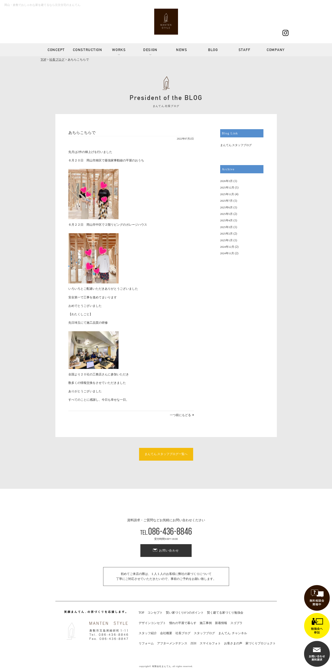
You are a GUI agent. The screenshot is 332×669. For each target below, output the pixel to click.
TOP (141, 612)
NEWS (181, 50)
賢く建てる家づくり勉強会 (225, 612)
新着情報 (221, 623)
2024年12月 (227, 246)
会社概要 (166, 633)
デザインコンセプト (152, 623)
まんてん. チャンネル (232, 633)
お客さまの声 (233, 643)
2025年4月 (226, 220)
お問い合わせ (169, 550)
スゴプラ (236, 623)
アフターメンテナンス (172, 643)
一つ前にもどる (180, 415)
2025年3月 (226, 227)
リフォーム (146, 643)
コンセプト (155, 612)
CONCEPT (56, 50)
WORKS (119, 50)
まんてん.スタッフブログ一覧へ (166, 454)
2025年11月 (227, 194)
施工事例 (206, 623)
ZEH (193, 643)
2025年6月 (226, 207)
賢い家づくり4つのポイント (185, 612)
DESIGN (150, 50)
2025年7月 (226, 200)
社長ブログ (183, 633)
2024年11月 (227, 253)
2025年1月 (226, 240)
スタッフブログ (204, 633)
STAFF (244, 50)
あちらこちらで (82, 132)
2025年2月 (226, 233)
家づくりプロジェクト (260, 643)
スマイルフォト (210, 643)
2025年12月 (227, 187)
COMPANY (276, 50)
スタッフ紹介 (148, 633)
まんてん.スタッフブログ (236, 145)
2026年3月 (226, 181)
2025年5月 (226, 213)
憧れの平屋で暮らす (182, 623)
